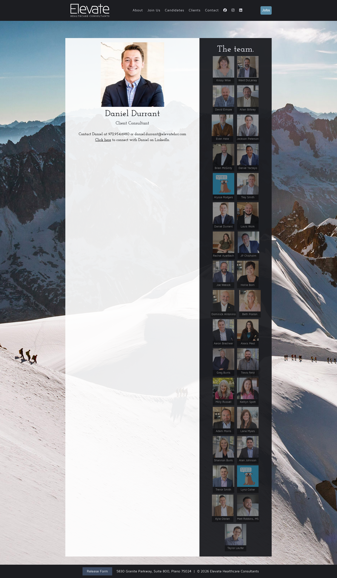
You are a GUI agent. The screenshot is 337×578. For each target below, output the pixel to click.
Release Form (97, 571)
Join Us (153, 10)
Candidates (174, 10)
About (138, 10)
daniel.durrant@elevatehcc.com (160, 134)
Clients (195, 10)
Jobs (266, 10)
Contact (212, 10)
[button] (132, 74)
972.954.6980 (118, 134)
